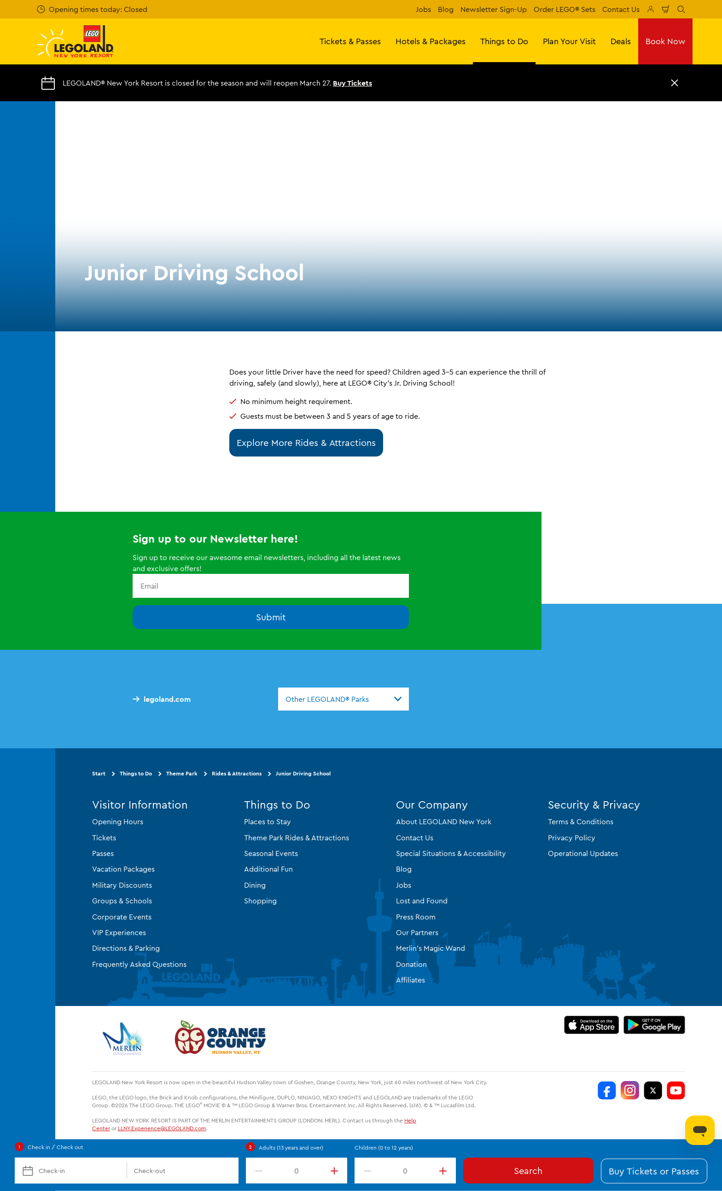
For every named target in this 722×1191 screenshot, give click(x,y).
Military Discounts (122, 885)
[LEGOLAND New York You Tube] (676, 1090)
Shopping (260, 900)
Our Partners (417, 932)
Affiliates (410, 979)
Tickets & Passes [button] (350, 41)
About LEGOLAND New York (443, 821)
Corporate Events (121, 916)
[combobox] (343, 699)
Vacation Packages (123, 868)
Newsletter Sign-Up (493, 9)
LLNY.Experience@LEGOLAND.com (162, 1128)
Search (528, 1170)
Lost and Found (422, 900)
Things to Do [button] (504, 41)
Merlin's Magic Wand (430, 948)
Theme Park (182, 773)
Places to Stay (267, 821)
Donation (411, 964)
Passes (103, 853)
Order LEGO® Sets (564, 9)
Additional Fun (268, 868)
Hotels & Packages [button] (431, 41)
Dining (255, 885)
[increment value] (336, 1171)
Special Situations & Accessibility (451, 853)
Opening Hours (117, 821)
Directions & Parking (126, 948)
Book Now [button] (665, 41)
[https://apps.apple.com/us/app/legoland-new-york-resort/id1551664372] (591, 1025)
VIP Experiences (119, 932)
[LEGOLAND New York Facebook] (607, 1090)
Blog (446, 9)
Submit (271, 617)
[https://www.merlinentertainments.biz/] (124, 1039)
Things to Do (136, 773)
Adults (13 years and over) (291, 1147)
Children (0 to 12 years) (384, 1147)
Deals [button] (621, 41)
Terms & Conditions (580, 821)
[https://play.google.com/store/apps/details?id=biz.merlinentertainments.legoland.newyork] (654, 1025)
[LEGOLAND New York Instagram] (630, 1090)
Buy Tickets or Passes (654, 1171)
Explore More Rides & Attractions (306, 442)
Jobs (423, 9)
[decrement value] (257, 1171)
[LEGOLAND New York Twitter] (653, 1090)
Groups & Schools (122, 900)
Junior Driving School (303, 773)
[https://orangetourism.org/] (219, 1039)
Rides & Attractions (237, 773)
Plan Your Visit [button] (569, 41)
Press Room (416, 916)
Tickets (104, 837)
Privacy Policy (571, 837)
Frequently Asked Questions (139, 964)
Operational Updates (583, 853)
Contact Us (621, 9)
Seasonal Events (271, 853)
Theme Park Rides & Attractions (296, 837)
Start (98, 773)
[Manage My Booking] (650, 9)
